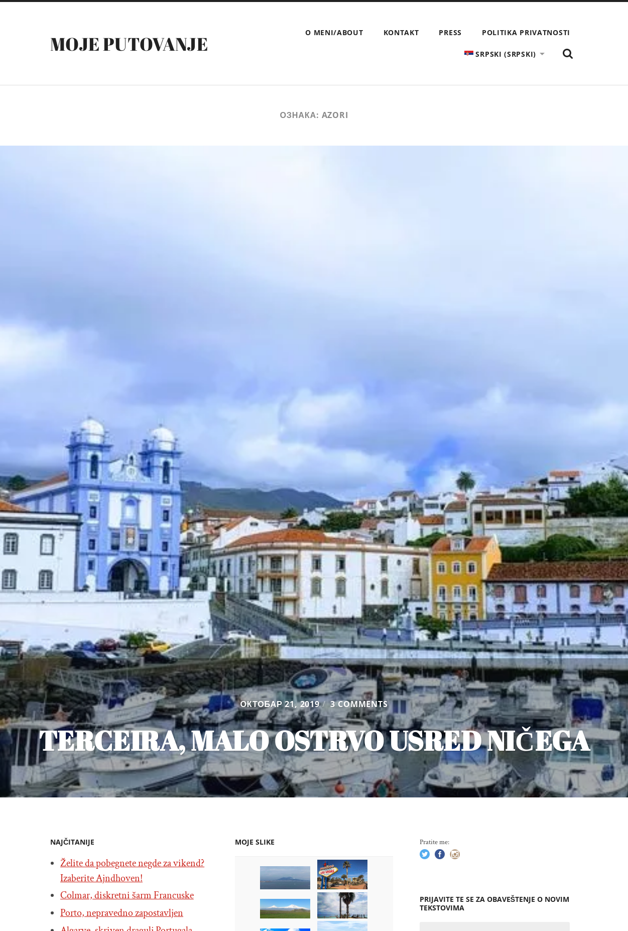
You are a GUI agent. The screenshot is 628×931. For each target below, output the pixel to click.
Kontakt (401, 32)
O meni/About (334, 32)
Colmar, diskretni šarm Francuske (127, 895)
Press (450, 32)
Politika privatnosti (526, 32)
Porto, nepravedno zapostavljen (121, 912)
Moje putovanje (129, 44)
